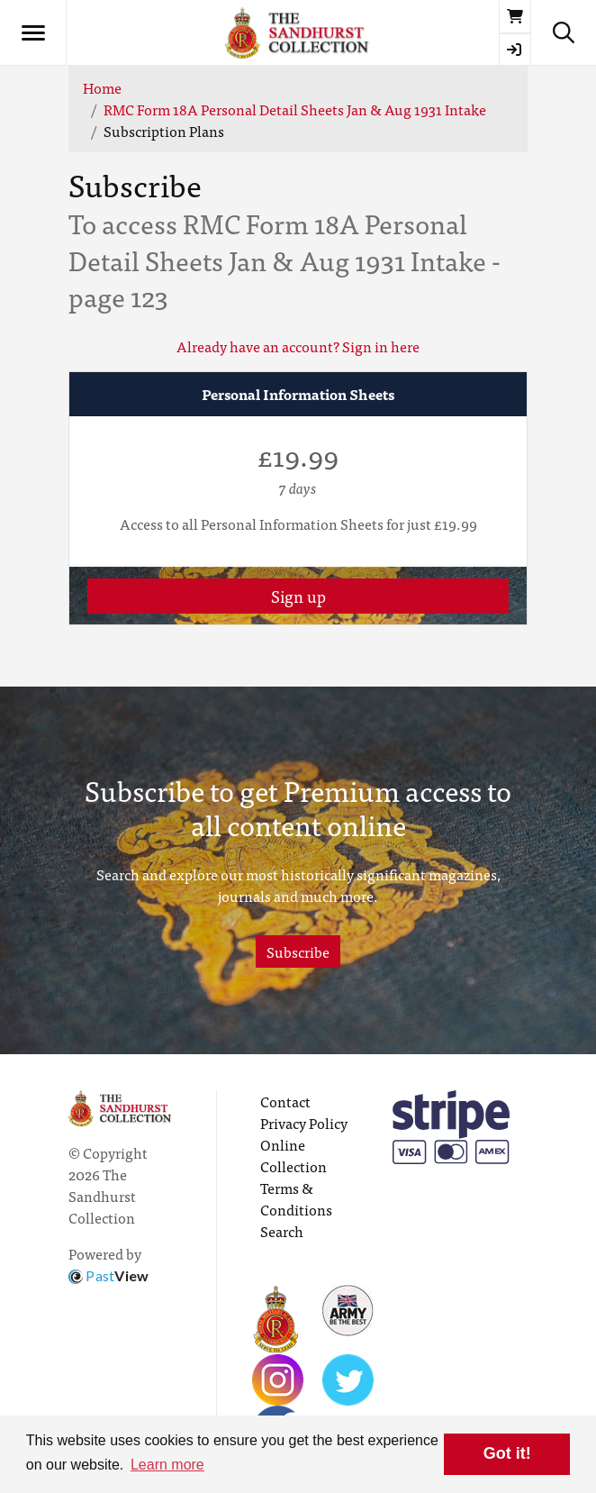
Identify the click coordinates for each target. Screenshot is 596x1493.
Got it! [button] (507, 1453)
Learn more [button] (167, 1464)
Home (102, 87)
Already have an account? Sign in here (298, 346)
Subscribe (298, 951)
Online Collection (293, 1155)
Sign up (298, 596)
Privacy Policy (304, 1122)
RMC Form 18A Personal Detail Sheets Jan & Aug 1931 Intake (295, 109)
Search (281, 1231)
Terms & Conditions (296, 1198)
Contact (285, 1101)
